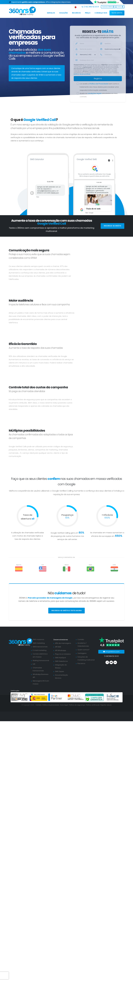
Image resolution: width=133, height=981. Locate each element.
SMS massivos (38, 639)
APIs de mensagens (63, 643)
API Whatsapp (60, 650)
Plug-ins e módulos (63, 654)
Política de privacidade (51, 705)
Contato (81, 639)
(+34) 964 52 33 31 (90, 6)
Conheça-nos (101, 13)
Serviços (51, 13)
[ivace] (113, 697)
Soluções (63, 13)
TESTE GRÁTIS (116, 13)
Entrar (120, 7)
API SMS (58, 647)
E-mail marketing (39, 650)
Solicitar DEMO (108, 7)
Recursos (76, 13)
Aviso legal (64, 705)
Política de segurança (77, 705)
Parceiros (81, 663)
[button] (75, 6)
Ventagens (82, 653)
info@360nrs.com (111, 652)
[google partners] (57, 697)
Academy (81, 643)
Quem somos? (83, 650)
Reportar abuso (106, 705)
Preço (87, 13)
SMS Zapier (59, 671)
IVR (34, 664)
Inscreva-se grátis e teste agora (66, 610)
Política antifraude (92, 705)
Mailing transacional (41, 660)
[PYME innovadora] (38, 697)
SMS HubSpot (60, 658)
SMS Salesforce (61, 661)
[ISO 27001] (20, 697)
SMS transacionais (40, 647)
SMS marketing (39, 643)
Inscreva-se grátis (112, 226)
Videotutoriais (83, 646)
